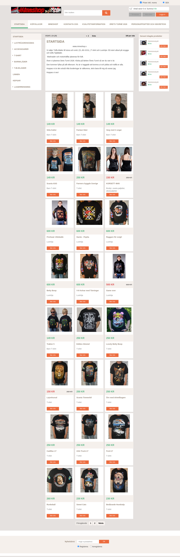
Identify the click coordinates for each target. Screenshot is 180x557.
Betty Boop (52, 290)
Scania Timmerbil (84, 397)
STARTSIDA (18, 37)
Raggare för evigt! (114, 237)
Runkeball (51, 504)
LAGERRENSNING (22, 87)
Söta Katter (52, 130)
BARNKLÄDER (20, 62)
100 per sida (130, 36)
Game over (111, 290)
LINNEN (16, 74)
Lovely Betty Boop (114, 344)
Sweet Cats (81, 504)
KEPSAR (17, 81)
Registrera (84, 547)
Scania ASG (52, 183)
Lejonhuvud (52, 397)
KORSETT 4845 (113, 183)
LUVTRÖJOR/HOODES (24, 43)
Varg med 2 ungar (114, 130)
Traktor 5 (51, 344)
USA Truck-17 (82, 451)
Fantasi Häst (82, 130)
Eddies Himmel (83, 344)
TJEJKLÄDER (20, 68)
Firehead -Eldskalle (55, 237)
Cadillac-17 (51, 451)
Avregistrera (97, 547)
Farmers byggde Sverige (87, 183)
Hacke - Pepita (83, 237)
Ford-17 (109, 451)
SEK (167, 3)
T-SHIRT (17, 55)
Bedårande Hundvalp (115, 504)
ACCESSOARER (21, 49)
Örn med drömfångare (116, 397)
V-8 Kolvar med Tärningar (88, 290)
